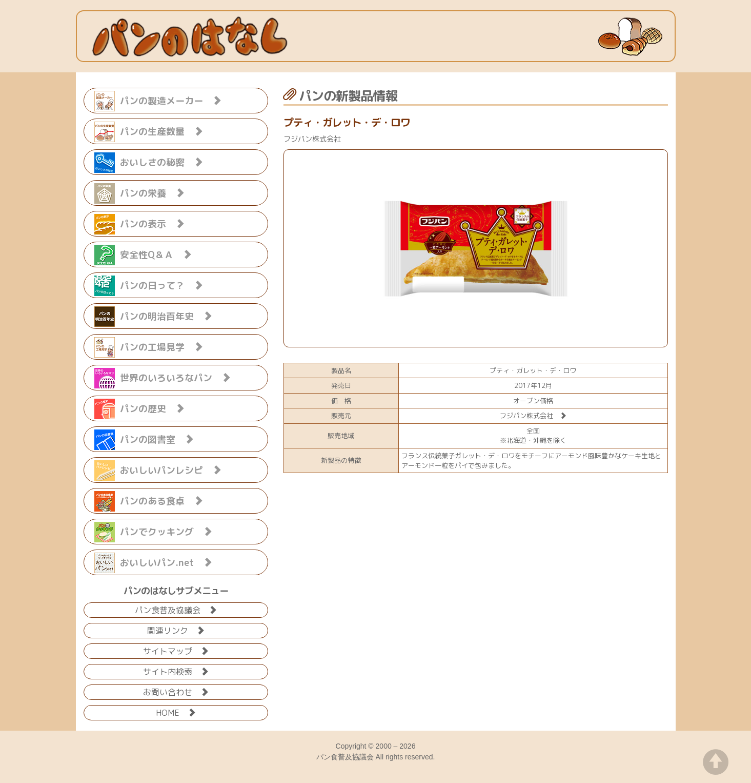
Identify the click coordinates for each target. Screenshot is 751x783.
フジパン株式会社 (533, 415)
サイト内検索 (176, 671)
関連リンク (176, 630)
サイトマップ (176, 650)
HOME (176, 712)
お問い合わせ (176, 691)
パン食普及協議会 (176, 609)
